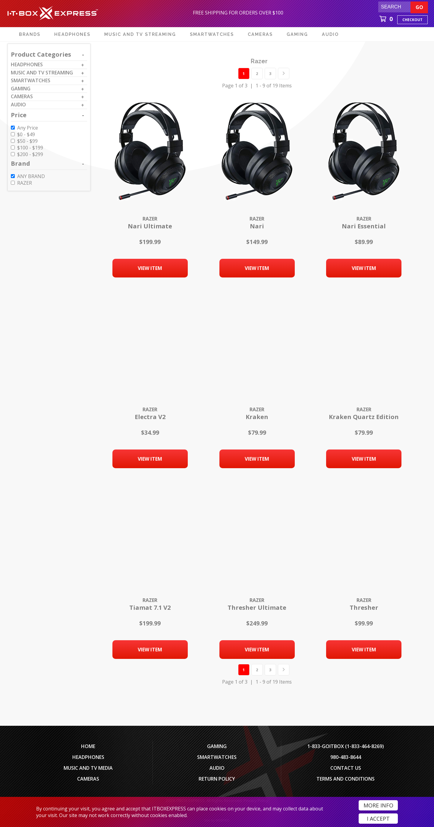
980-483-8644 (345, 757)
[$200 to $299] (13, 154)
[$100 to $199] (13, 147)
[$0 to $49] (13, 134)
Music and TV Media (88, 768)
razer (259, 61)
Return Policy (217, 778)
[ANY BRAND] (13, 176)
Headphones (88, 757)
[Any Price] (13, 128)
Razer (150, 218)
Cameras (88, 778)
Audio (217, 768)
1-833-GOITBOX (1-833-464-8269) (345, 746)
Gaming (217, 746)
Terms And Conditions (345, 778)
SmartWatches (217, 757)
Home (88, 746)
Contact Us (345, 768)
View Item (150, 268)
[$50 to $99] (13, 141)
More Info (378, 805)
